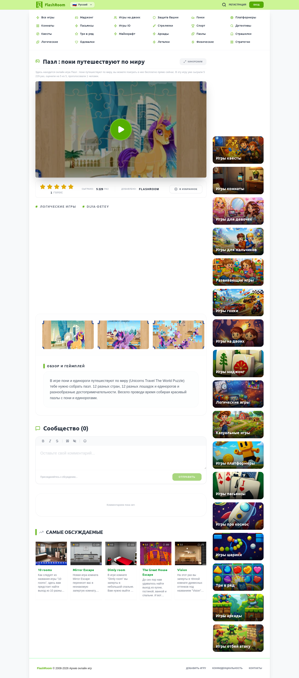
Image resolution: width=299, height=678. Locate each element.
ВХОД (256, 5)
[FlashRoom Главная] (50, 5)
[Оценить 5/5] (71, 187)
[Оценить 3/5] (57, 187)
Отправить (187, 477)
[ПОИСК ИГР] (224, 4)
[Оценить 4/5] (64, 187)
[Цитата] (67, 441)
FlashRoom (149, 189)
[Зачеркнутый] (57, 441)
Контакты (255, 668)
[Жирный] (43, 441)
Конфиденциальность (227, 668)
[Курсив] (50, 441)
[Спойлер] (74, 441)
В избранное (185, 189)
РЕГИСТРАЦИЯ (237, 4)
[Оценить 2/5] (50, 187)
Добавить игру (196, 668)
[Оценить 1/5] (43, 187)
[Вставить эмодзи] (85, 441)
